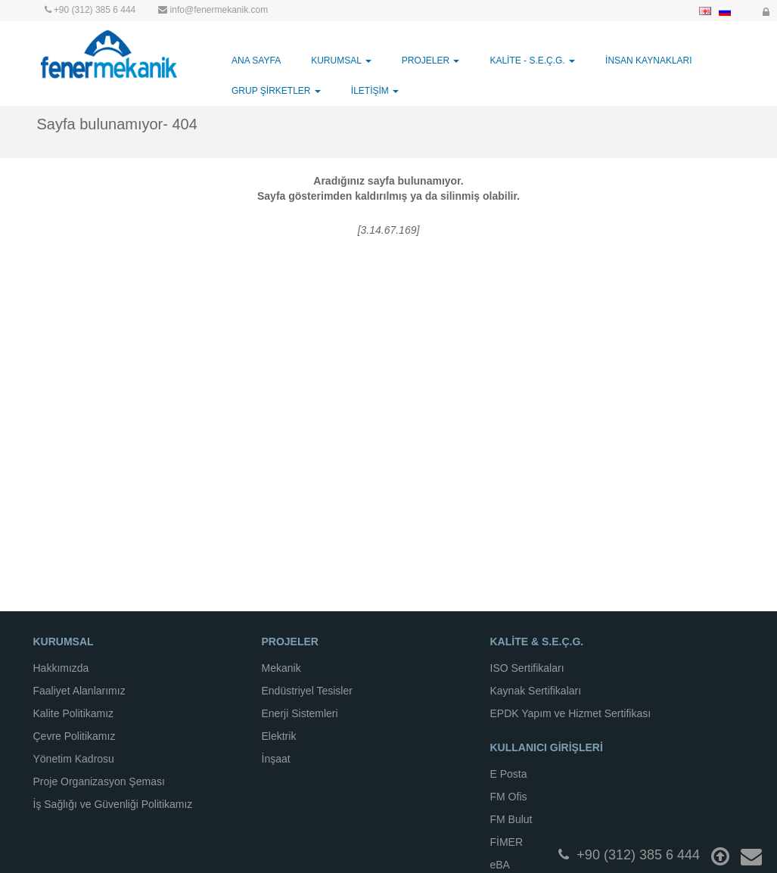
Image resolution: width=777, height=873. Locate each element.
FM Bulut (511, 819)
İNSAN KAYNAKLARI (648, 60)
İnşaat (276, 759)
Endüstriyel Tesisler (307, 691)
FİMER (507, 842)
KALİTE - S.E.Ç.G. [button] (532, 60)
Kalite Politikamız (73, 713)
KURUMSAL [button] (341, 60)
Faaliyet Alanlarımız (79, 691)
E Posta (508, 774)
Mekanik (281, 668)
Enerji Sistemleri (300, 713)
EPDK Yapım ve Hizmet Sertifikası (570, 713)
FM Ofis (508, 797)
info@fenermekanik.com (219, 10)
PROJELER (290, 641)
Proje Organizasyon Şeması (99, 781)
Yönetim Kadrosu (73, 759)
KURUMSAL (63, 641)
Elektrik (279, 736)
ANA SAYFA (256, 60)
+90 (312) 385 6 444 (94, 10)
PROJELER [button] (431, 60)
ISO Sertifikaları (527, 668)
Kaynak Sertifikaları (536, 691)
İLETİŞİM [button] (375, 90)
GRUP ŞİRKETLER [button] (276, 90)
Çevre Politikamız (74, 736)
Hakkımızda (61, 668)
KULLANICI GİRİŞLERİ (546, 747)
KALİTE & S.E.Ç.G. (537, 641)
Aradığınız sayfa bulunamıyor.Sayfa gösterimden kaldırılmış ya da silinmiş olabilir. (388, 188)
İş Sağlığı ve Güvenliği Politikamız (113, 804)
